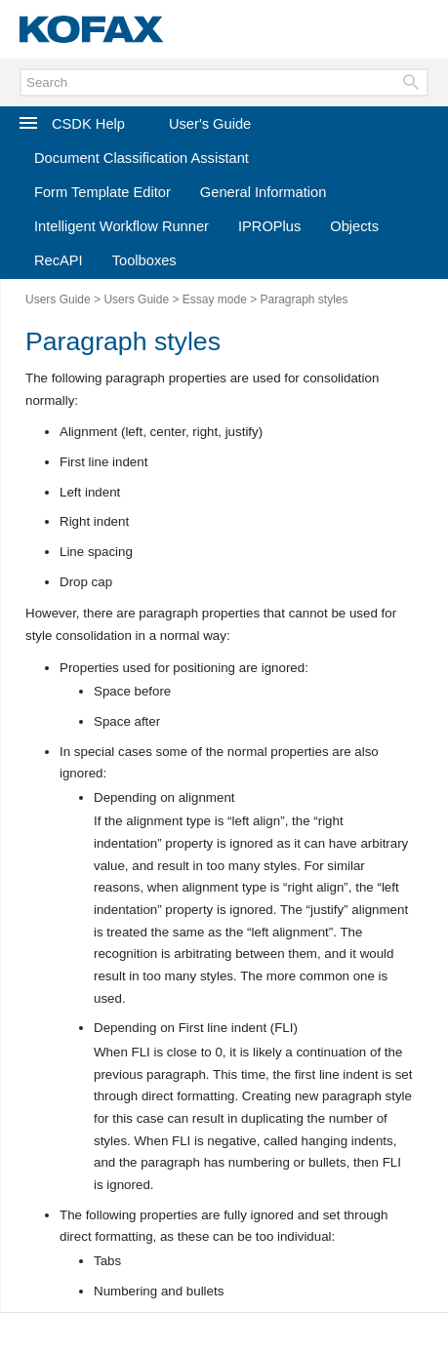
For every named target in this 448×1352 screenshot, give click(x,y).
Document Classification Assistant (141, 158)
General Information (263, 192)
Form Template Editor (102, 192)
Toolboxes (144, 260)
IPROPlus (269, 226)
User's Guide (210, 124)
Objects (354, 226)
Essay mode (215, 299)
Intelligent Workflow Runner (121, 226)
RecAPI (58, 260)
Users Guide (58, 299)
